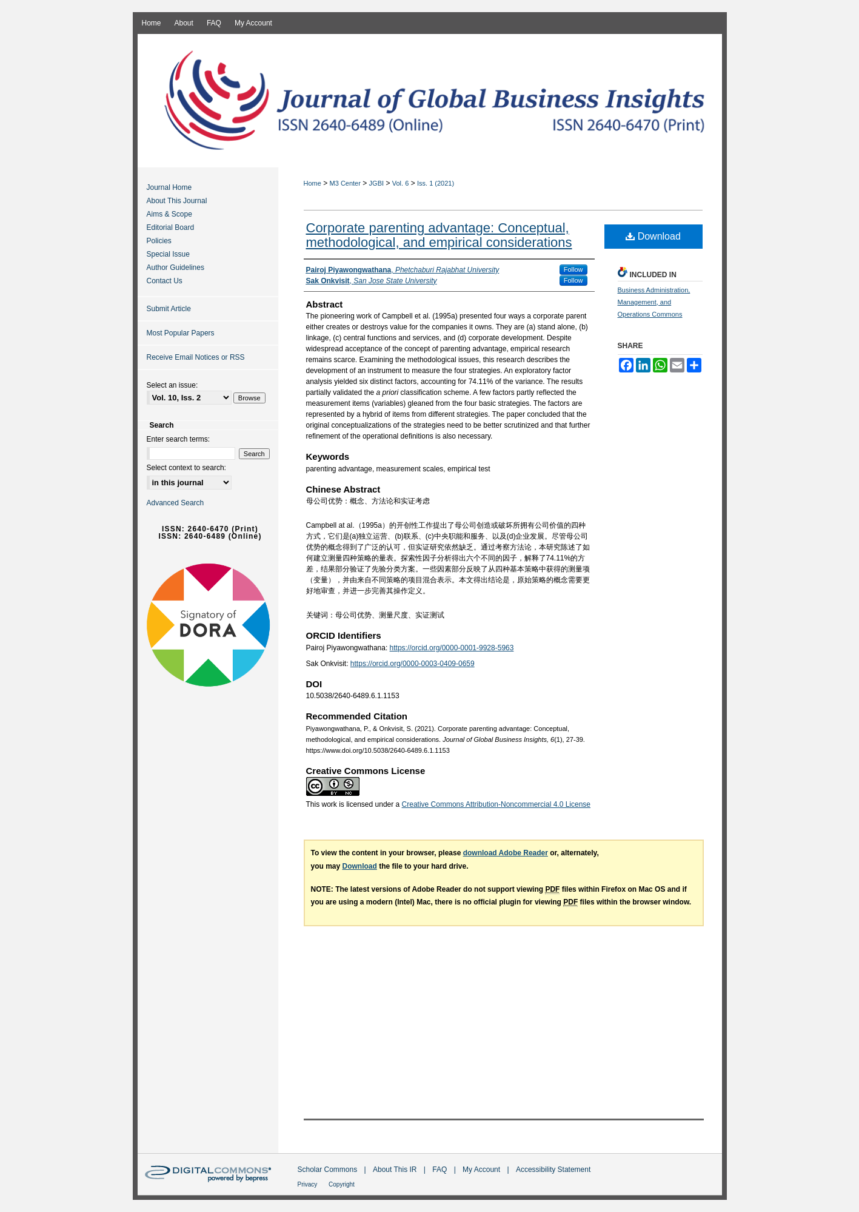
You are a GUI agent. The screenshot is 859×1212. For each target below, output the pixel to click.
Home (312, 183)
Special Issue (168, 254)
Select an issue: (172, 385)
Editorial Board (171, 227)
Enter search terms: (178, 439)
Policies (159, 241)
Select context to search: (186, 467)
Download (653, 236)
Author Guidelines (175, 267)
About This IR (396, 1169)
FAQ (440, 1169)
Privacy (308, 1184)
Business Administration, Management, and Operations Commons (654, 302)
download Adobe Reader (505, 853)
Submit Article (169, 309)
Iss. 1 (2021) (435, 183)
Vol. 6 (400, 183)
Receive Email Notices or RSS (196, 357)
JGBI (376, 183)
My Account (482, 1169)
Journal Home (169, 187)
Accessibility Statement (553, 1169)
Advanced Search (175, 503)
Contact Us (164, 281)
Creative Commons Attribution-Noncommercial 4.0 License (496, 804)
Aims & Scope (169, 214)
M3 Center (345, 183)
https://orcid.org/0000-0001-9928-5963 (452, 648)
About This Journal (177, 201)
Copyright (342, 1184)
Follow (573, 269)
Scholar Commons (328, 1169)
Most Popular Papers (181, 333)
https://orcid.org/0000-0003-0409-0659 (412, 663)
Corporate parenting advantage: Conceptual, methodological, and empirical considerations (439, 235)
